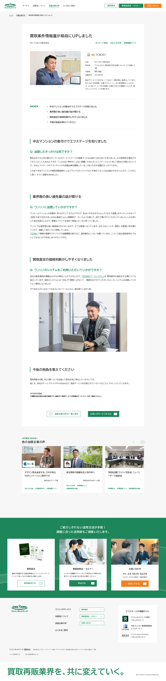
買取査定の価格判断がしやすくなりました (69, 117)
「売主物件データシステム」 (92, 276)
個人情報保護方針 (32, 654)
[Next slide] (142, 442)
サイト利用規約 (14, 654)
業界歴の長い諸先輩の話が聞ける (65, 112)
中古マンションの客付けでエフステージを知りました (73, 107)
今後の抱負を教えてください (63, 122)
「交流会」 (34, 234)
